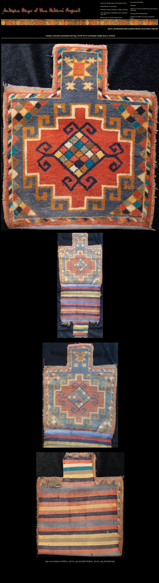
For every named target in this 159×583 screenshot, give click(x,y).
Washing (113, 9)
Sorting (108, 9)
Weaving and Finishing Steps (138, 13)
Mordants (133, 5)
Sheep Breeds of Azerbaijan (108, 6)
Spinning (125, 9)
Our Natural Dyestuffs (136, 2)
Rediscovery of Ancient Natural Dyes (111, 17)
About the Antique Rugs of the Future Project (113, 3)
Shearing (103, 9)
